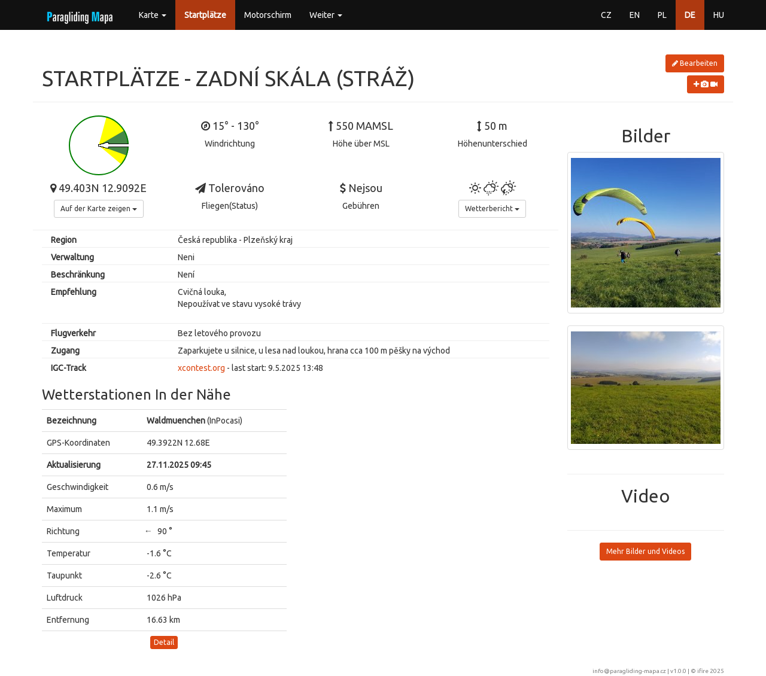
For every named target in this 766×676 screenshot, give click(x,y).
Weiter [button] (325, 15)
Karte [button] (152, 15)
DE (690, 15)
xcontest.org (201, 368)
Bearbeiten (695, 63)
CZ (606, 15)
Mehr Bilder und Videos (645, 551)
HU (718, 15)
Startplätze (205, 15)
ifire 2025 (710, 671)
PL (662, 15)
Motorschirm (267, 15)
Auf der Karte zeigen (98, 208)
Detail (164, 642)
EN (635, 15)
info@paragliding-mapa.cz (629, 671)
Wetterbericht (492, 208)
